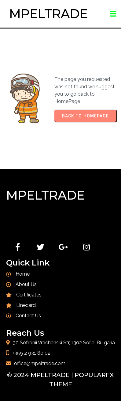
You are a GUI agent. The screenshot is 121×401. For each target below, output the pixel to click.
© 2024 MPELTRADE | (41, 375)
